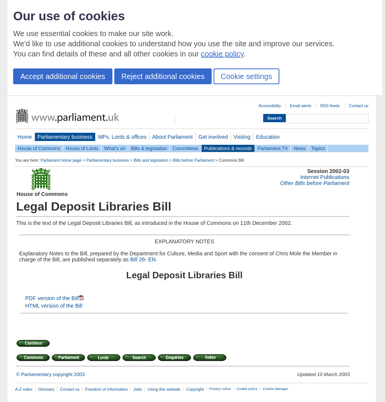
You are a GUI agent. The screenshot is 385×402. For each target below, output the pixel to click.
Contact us (358, 105)
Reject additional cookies (163, 76)
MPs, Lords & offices (122, 137)
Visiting (241, 137)
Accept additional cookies (62, 76)
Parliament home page (61, 160)
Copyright (195, 389)
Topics (318, 148)
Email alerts (300, 105)
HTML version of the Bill (53, 306)
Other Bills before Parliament (314, 183)
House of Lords (82, 148)
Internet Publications (324, 177)
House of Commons (39, 148)
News (300, 148)
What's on (115, 148)
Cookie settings (246, 76)
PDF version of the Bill (54, 298)
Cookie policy (246, 389)
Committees (185, 148)
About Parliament (172, 137)
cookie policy (222, 54)
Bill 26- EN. (143, 259)
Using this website (163, 389)
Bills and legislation (150, 160)
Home (25, 137)
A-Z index (24, 389)
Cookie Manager (275, 389)
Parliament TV (273, 148)
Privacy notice (220, 389)
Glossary (46, 389)
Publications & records (228, 148)
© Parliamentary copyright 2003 (50, 374)
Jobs (137, 389)
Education (268, 137)
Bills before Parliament (193, 160)
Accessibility (270, 105)
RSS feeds (330, 105)
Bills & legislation (149, 148)
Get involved (213, 137)
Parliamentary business (65, 137)
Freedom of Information (106, 389)
